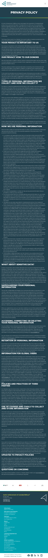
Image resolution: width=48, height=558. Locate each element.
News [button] (5, 531)
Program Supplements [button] (10, 512)
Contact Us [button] (6, 499)
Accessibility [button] (7, 556)
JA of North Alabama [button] (9, 547)
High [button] (5, 538)
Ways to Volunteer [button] (8, 509)
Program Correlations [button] (9, 514)
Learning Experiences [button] (10, 533)
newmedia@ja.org (19, 41)
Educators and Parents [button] (11, 511)
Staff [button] (5, 524)
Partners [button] (6, 516)
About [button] (6, 521)
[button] (29, 555)
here (3, 382)
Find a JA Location (8, 550)
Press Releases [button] (7, 530)
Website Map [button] (13, 556)
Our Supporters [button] (8, 519)
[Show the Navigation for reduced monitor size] (45, 3)
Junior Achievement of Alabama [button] (12, 541)
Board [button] (5, 525)
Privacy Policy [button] (18, 554)
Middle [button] (6, 536)
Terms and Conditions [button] (9, 554)
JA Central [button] (19, 556)
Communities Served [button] (9, 527)
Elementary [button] (7, 535)
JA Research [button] (7, 528)
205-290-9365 (6, 501)
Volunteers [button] (7, 508)
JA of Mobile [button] (7, 545)
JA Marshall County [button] (9, 542)
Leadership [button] (7, 522)
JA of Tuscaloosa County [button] (10, 548)
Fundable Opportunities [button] (10, 517)
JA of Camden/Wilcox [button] (9, 544)
